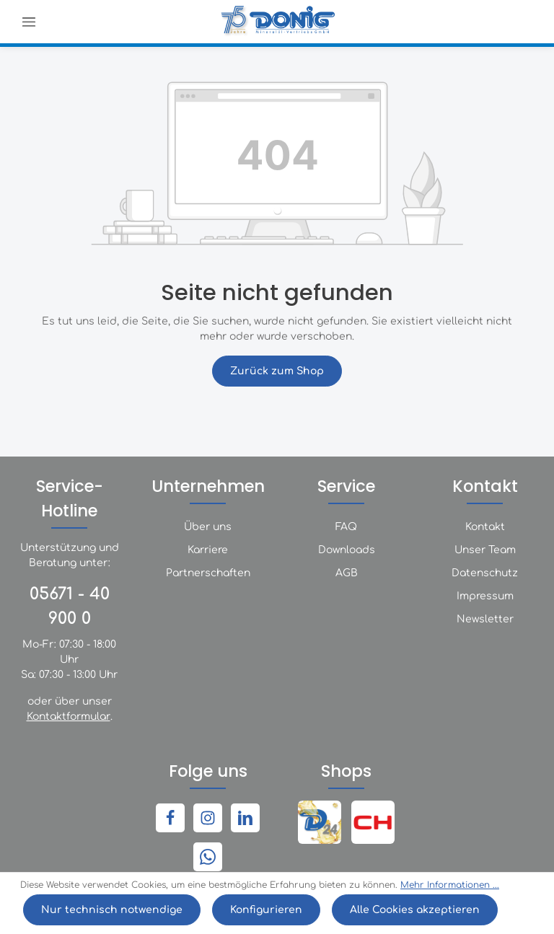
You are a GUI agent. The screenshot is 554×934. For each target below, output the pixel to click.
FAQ (346, 526)
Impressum (485, 596)
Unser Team (485, 550)
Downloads (346, 550)
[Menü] (28, 21)
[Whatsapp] (207, 856)
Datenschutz (485, 573)
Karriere (208, 550)
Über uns (208, 526)
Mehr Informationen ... (449, 885)
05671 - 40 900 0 (70, 606)
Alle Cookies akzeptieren (415, 909)
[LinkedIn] (245, 817)
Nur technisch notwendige (112, 909)
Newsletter (485, 619)
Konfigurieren (266, 909)
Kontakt (485, 526)
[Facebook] (170, 817)
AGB (346, 573)
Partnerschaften (208, 573)
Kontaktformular (68, 716)
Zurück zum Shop (277, 371)
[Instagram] (207, 817)
